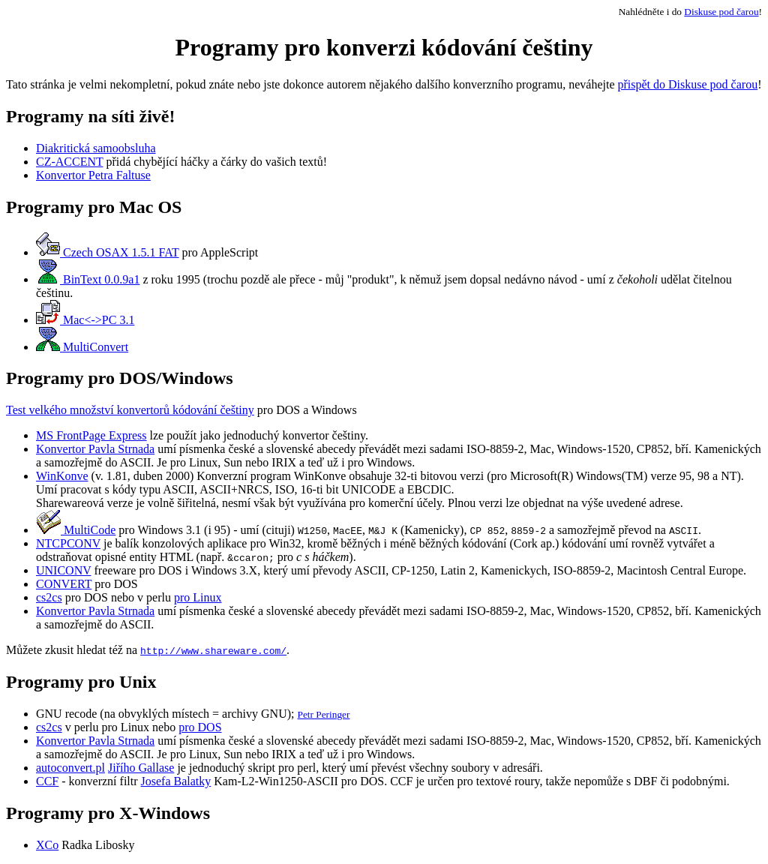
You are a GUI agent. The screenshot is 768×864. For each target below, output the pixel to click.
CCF (47, 781)
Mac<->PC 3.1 (85, 320)
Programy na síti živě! (91, 116)
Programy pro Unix (81, 682)
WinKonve (62, 476)
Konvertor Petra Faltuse (93, 175)
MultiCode (76, 530)
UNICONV (63, 570)
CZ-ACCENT (69, 161)
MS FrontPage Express (91, 435)
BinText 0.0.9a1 (88, 279)
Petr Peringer (323, 714)
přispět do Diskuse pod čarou (688, 84)
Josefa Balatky (176, 781)
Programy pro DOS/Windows (119, 378)
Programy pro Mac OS (94, 207)
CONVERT (64, 584)
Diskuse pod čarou (721, 11)
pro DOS (199, 727)
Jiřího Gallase (141, 767)
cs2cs (49, 597)
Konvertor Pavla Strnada (95, 448)
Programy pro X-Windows (108, 813)
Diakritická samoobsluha (96, 148)
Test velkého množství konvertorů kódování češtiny (130, 410)
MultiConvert (82, 346)
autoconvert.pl (70, 767)
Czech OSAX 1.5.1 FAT (107, 252)
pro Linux (198, 597)
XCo (47, 844)
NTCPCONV (68, 543)
